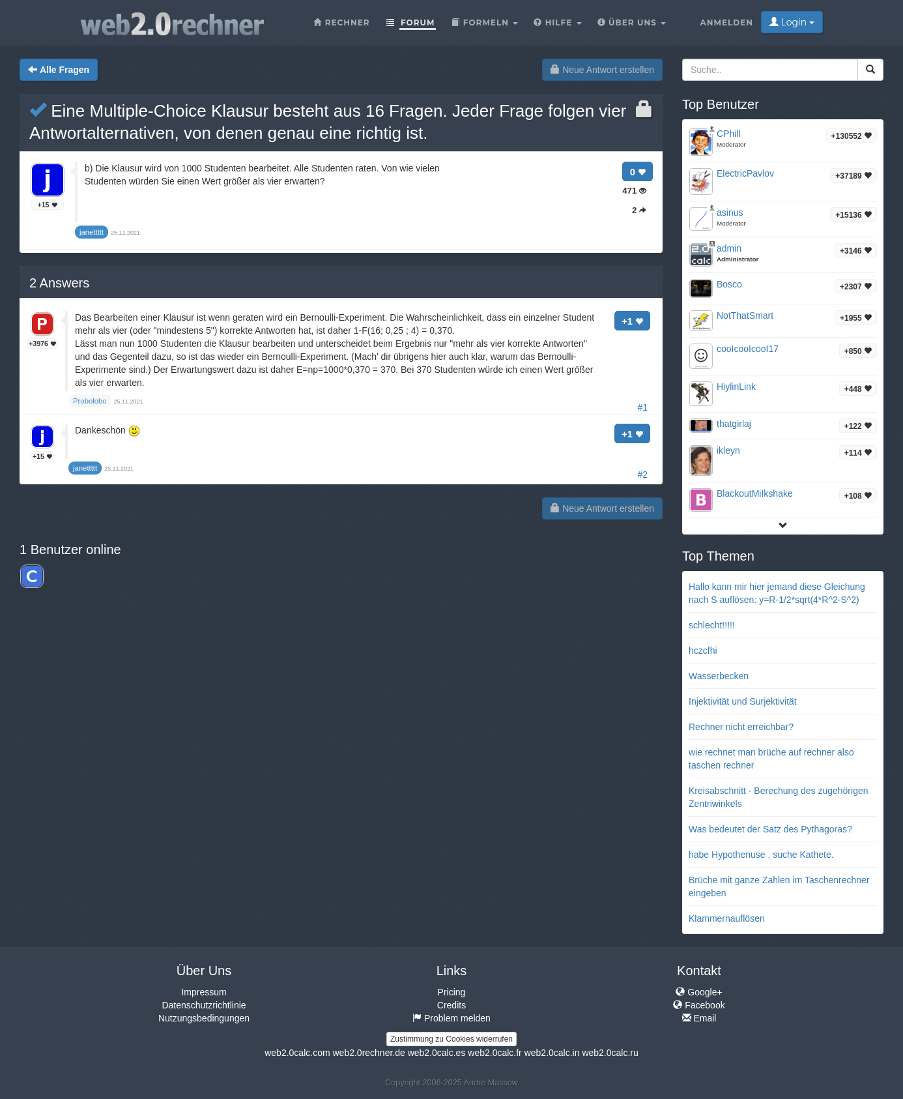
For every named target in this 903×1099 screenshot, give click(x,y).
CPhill (729, 133)
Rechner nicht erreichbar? (741, 727)
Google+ (699, 992)
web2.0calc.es (437, 1053)
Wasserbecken (719, 676)
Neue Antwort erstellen (602, 70)
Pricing (452, 992)
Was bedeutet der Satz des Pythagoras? (770, 829)
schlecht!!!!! (712, 625)
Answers (59, 283)
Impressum (203, 992)
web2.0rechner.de (368, 1053)
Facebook (698, 1005)
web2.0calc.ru (610, 1053)
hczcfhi (703, 650)
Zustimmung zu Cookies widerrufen (451, 1039)
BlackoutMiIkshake (755, 493)
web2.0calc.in (552, 1053)
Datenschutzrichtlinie (204, 1005)
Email (699, 1018)
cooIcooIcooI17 (748, 349)
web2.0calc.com (297, 1053)
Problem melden (451, 1018)
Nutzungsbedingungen (204, 1018)
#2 (642, 474)
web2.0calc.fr (494, 1053)
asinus (730, 212)
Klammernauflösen (727, 918)
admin (729, 248)
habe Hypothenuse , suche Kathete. (761, 854)
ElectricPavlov (745, 173)
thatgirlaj (734, 423)
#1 (642, 407)
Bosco (729, 284)
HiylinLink (736, 386)
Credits (451, 1005)
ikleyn (728, 450)
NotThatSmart (745, 315)
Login (791, 22)
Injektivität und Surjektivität (743, 701)
